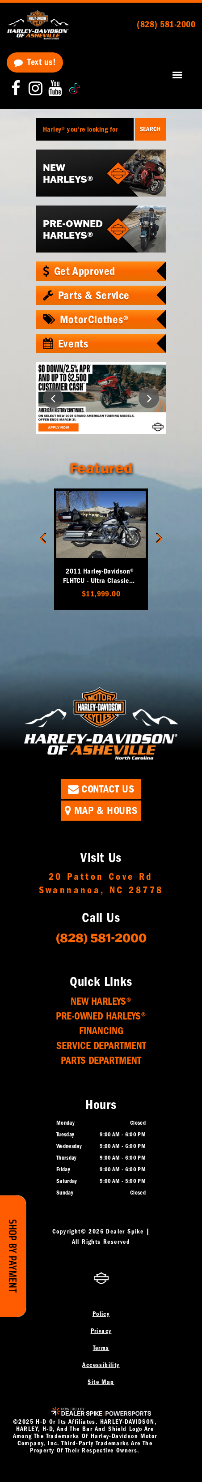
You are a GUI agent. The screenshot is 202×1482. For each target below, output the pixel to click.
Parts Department (101, 1060)
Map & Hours (101, 810)
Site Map (101, 1382)
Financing (101, 1031)
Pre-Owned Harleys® (101, 1016)
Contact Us (101, 789)
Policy (101, 1314)
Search (150, 129)
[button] (53, 398)
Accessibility (100, 1365)
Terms (101, 1348)
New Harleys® (101, 1001)
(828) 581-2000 (101, 937)
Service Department (101, 1046)
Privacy (101, 1331)
